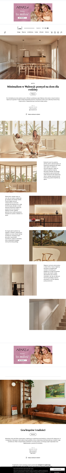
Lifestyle (41, 32)
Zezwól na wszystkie (57, 463)
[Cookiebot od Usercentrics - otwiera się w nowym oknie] (6, 471)
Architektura (30, 32)
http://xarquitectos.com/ (33, 109)
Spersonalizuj (57, 466)
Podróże (47, 32)
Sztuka (36, 32)
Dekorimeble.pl (33, 453)
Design (18, 32)
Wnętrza (24, 32)
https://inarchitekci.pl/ (33, 451)
